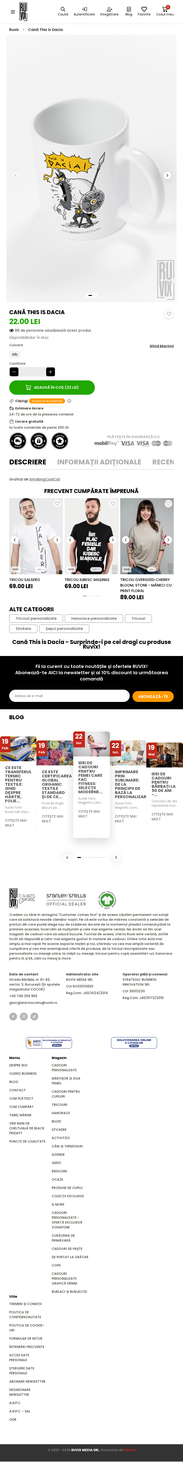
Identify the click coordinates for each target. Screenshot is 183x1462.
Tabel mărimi (20, 1115)
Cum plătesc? (21, 1099)
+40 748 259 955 (23, 996)
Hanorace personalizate (94, 619)
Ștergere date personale (21, 1371)
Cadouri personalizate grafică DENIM (64, 1279)
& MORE (58, 1205)
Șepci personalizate (64, 629)
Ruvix (14, 30)
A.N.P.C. (15, 1403)
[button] (167, 175)
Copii (56, 1265)
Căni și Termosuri (67, 1146)
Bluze (56, 1121)
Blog (13, 1082)
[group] (36, 536)
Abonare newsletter (27, 1382)
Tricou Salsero (24, 580)
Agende (58, 1155)
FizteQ (129, 1450)
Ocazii (57, 1180)
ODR (12, 1420)
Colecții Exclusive (68, 1196)
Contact (17, 1090)
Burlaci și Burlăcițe (69, 1292)
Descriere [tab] (27, 462)
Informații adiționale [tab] (99, 462)
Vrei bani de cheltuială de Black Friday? (27, 1129)
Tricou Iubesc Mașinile (87, 580)
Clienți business (22, 1074)
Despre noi (18, 1065)
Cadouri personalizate (64, 1068)
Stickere (23, 629)
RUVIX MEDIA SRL (85, 1450)
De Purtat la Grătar (70, 1257)
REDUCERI (59, 1171)
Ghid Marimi (162, 346)
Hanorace (61, 1113)
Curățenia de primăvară (63, 1238)
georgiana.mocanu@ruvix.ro (33, 1003)
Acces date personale (19, 1358)
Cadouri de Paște (67, 1249)
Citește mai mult (16, 823)
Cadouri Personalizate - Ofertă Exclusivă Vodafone (67, 1220)
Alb (15, 354)
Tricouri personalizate (36, 619)
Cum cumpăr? (21, 1107)
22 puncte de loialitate (47, 401)
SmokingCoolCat (44, 479)
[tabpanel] (91, 479)
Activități (61, 1138)
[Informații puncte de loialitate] (69, 401)
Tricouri (138, 619)
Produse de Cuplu (67, 1188)
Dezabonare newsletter (19, 1392)
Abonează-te (148, 696)
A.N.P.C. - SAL (19, 1411)
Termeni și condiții (25, 1304)
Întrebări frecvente (26, 1347)
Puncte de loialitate (27, 1142)
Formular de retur (25, 1339)
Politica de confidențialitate (25, 1315)
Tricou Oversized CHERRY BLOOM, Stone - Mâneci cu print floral (146, 585)
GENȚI (56, 1163)
